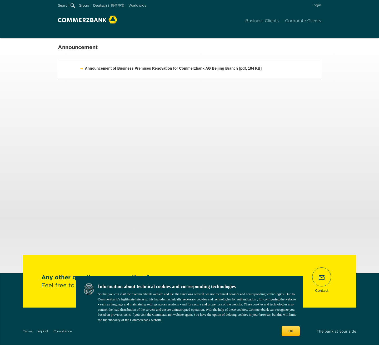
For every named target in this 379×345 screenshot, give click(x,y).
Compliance (62, 331)
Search (66, 5)
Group (84, 5)
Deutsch (100, 5)
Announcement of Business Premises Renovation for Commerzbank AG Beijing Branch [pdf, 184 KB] (173, 68)
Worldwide (137, 5)
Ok (290, 331)
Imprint (42, 331)
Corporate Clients (303, 20)
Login (316, 5)
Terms (27, 331)
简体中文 (117, 5)
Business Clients (262, 20)
